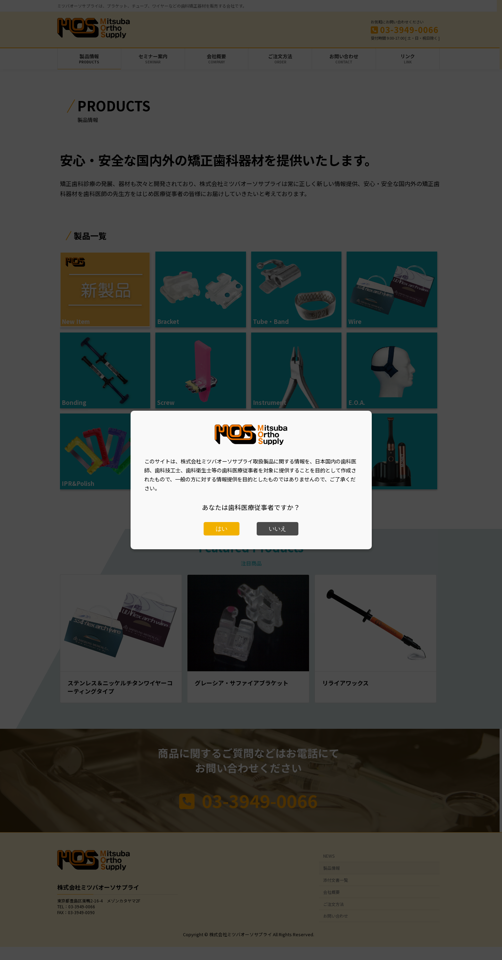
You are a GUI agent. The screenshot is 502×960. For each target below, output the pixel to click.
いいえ (277, 528)
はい (221, 528)
